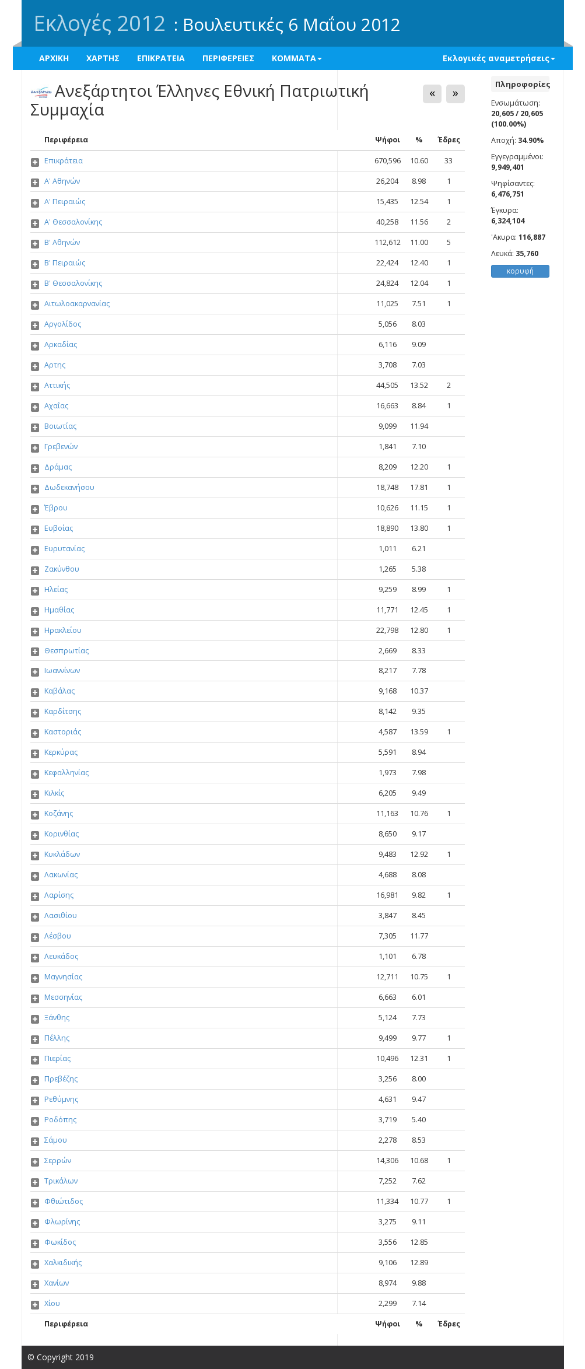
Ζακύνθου (61, 569)
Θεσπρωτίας (66, 651)
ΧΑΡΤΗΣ (103, 58)
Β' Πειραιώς (64, 263)
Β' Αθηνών (62, 242)
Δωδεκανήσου (69, 487)
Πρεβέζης (61, 1079)
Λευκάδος (61, 956)
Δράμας (58, 467)
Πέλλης (56, 1038)
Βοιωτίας (60, 426)
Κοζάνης (58, 813)
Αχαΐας (56, 406)
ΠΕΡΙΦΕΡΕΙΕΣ (228, 58)
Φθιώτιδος (63, 1201)
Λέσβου (57, 936)
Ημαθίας (59, 610)
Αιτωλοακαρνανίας (77, 304)
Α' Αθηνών (62, 181)
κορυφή (520, 271)
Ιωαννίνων (62, 670)
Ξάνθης (56, 1018)
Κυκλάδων (62, 854)
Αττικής (57, 385)
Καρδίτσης (62, 711)
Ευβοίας (58, 528)
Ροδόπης (60, 1120)
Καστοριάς (62, 732)
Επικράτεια (63, 161)
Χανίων (56, 1283)
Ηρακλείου (63, 630)
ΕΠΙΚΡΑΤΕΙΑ (161, 58)
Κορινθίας (61, 834)
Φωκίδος (60, 1242)
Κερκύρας (61, 752)
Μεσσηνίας (63, 997)
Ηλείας (56, 589)
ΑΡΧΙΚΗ (54, 58)
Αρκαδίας (60, 344)
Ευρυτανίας (64, 549)
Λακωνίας (61, 875)
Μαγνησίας (63, 977)
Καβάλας (59, 691)
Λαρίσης (58, 895)
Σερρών (57, 1160)
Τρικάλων (61, 1181)
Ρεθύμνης (61, 1099)
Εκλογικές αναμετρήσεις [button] (499, 58)
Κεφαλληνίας (66, 773)
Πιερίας (57, 1058)
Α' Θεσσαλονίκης (73, 222)
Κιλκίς (54, 793)
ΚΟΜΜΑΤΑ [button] (297, 58)
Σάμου (55, 1140)
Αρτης (54, 365)
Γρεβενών (61, 446)
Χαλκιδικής (63, 1263)
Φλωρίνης (62, 1222)
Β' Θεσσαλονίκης (73, 283)
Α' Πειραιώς (64, 201)
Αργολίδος (62, 324)
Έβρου (56, 508)
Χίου (52, 1303)
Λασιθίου (60, 915)
